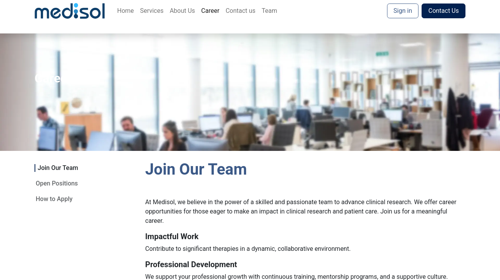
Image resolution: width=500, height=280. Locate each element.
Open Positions (57, 183)
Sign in (403, 10)
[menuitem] (125, 11)
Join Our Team (58, 168)
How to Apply (54, 199)
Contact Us (443, 10)
